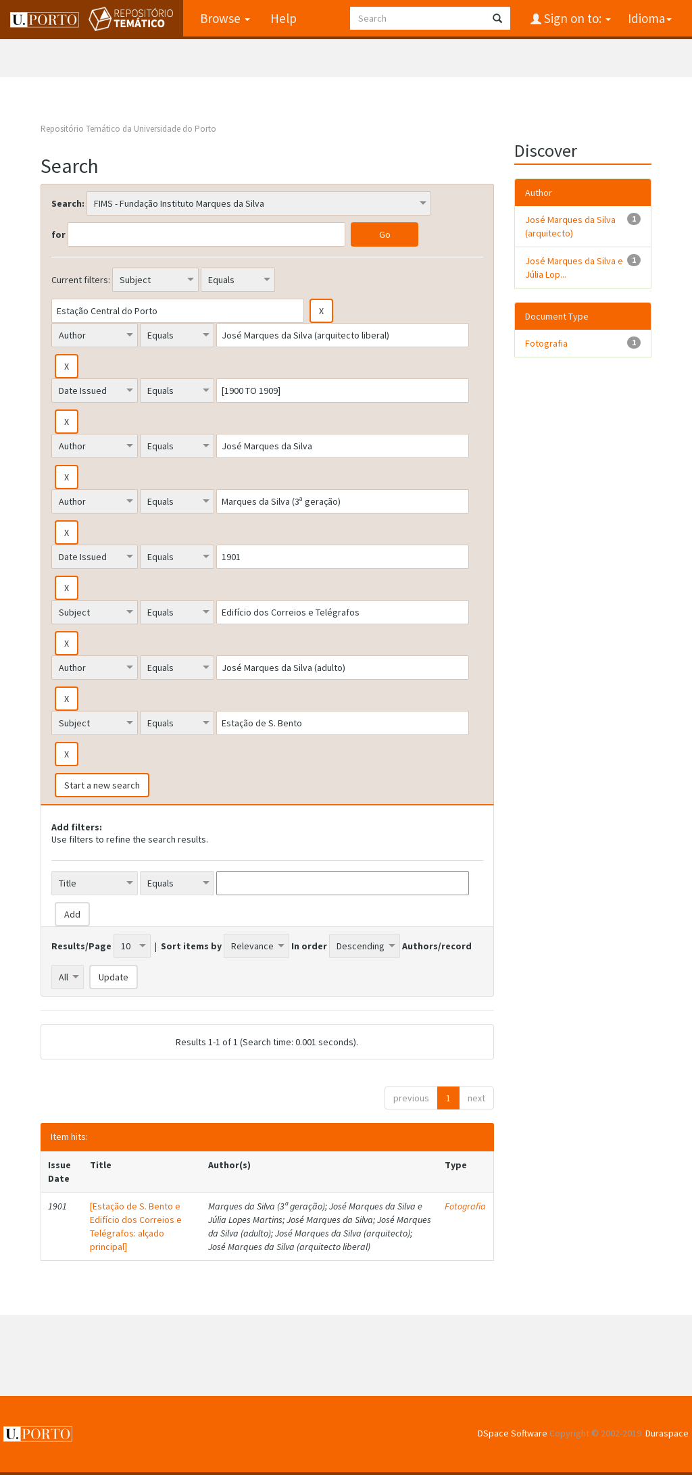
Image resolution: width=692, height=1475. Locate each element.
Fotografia (465, 1206)
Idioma (650, 18)
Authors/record (437, 946)
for (58, 234)
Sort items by (191, 946)
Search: (67, 203)
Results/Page (81, 946)
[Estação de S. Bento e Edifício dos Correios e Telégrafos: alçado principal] (136, 1226)
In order (309, 946)
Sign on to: (576, 18)
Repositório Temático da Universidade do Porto (128, 128)
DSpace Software (512, 1433)
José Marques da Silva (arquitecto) (570, 226)
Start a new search (102, 785)
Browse (225, 18)
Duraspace (667, 1433)
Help (283, 18)
